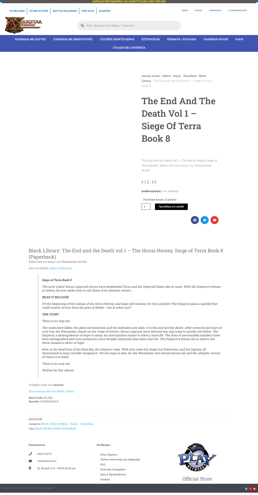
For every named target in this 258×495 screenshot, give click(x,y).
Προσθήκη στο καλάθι (173, 207)
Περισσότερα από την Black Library (51, 392)
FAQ (103, 466)
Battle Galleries (65, 11)
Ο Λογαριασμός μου (233, 11)
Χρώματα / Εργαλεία (181, 39)
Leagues (104, 11)
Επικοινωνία (204, 11)
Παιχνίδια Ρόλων (216, 39)
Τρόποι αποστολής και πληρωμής (121, 461)
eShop (167, 11)
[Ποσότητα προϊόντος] (146, 207)
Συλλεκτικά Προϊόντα (129, 48)
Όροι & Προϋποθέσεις (114, 476)
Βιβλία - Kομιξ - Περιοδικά (179, 76)
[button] (195, 221)
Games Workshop (60, 269)
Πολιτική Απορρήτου (113, 471)
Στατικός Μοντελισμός (117, 39)
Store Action (38, 11)
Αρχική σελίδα (151, 76)
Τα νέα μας (17, 11)
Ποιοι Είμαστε (109, 455)
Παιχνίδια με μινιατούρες (73, 39)
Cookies (105, 481)
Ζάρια (239, 39)
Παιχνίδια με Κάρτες (30, 39)
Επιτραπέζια (151, 39)
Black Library (50, 424)
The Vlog (88, 11)
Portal (184, 11)
